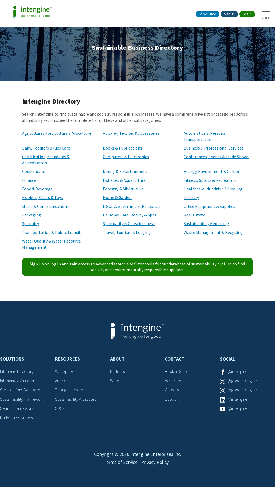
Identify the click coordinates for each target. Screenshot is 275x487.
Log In (55, 263)
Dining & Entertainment (125, 171)
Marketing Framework (19, 417)
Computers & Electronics (126, 156)
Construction (34, 171)
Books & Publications (122, 148)
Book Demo (207, 14)
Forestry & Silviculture (123, 188)
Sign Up (37, 263)
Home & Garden (117, 197)
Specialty (30, 223)
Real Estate (194, 215)
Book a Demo (177, 371)
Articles (61, 380)
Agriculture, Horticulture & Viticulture (56, 133)
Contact (174, 359)
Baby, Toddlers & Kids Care (46, 148)
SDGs (59, 408)
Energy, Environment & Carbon (212, 171)
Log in (247, 14)
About (117, 359)
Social (227, 359)
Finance (29, 180)
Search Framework (16, 408)
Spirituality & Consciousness (129, 223)
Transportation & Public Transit (51, 232)
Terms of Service (121, 462)
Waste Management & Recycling (213, 232)
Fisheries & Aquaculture (124, 180)
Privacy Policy (155, 462)
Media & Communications (45, 206)
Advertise (173, 380)
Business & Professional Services (213, 148)
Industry (191, 197)
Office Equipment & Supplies (209, 206)
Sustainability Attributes (75, 399)
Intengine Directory (17, 371)
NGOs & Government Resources (132, 206)
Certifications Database (20, 389)
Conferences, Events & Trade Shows (216, 156)
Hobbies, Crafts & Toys (42, 197)
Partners (117, 371)
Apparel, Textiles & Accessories (131, 133)
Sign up (229, 14)
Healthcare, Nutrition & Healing (213, 188)
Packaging (31, 215)
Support (172, 399)
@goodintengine (242, 380)
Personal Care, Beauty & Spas (129, 215)
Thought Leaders (70, 389)
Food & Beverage (37, 188)
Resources (67, 359)
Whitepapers (66, 371)
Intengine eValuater (17, 380)
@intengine (237, 371)
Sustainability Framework (22, 399)
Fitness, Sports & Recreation (210, 180)
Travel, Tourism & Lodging (127, 232)
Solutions (12, 359)
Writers (116, 380)
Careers (172, 389)
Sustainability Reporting (206, 223)
